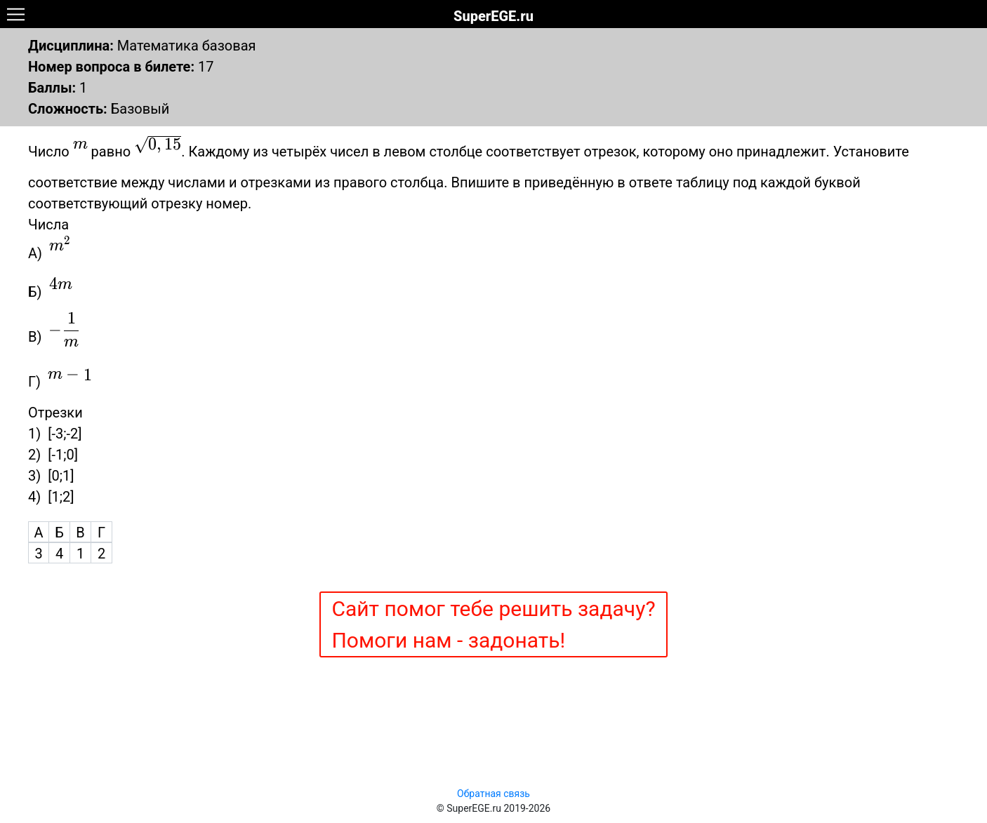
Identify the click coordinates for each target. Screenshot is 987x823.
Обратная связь (493, 793)
